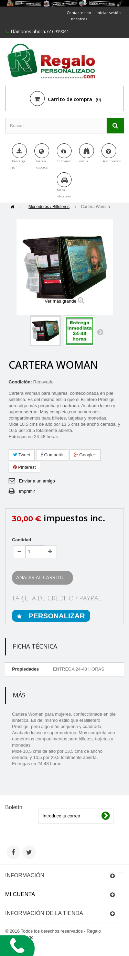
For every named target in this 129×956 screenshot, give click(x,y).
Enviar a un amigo (37, 481)
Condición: (20, 381)
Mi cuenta (20, 894)
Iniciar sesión (109, 12)
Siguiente (100, 331)
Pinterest (24, 467)
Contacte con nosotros (79, 15)
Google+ (85, 454)
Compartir (52, 454)
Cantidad (21, 539)
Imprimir (27, 491)
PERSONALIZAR (55, 616)
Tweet (21, 454)
